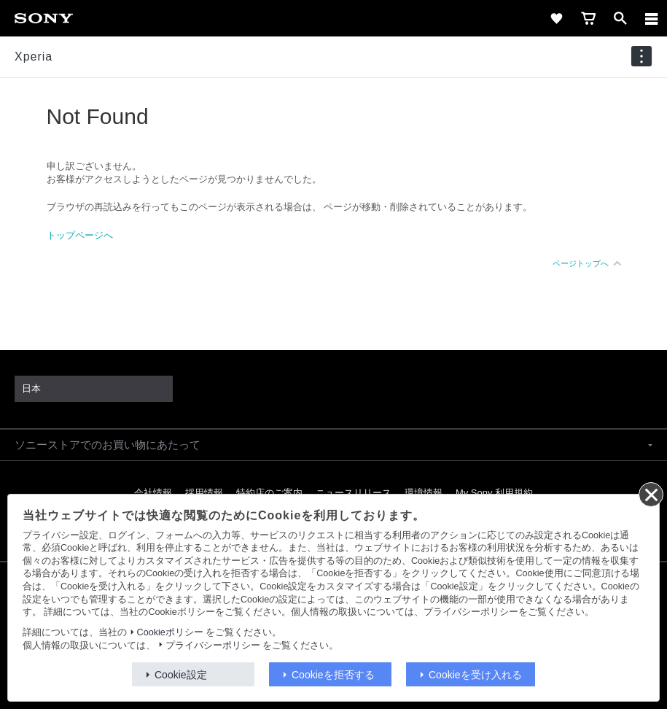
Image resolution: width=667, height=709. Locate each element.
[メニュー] (651, 18)
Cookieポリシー (170, 632)
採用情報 (204, 492)
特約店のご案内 (269, 492)
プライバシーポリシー (212, 645)
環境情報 (423, 492)
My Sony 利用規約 (494, 492)
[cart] (588, 18)
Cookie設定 (181, 675)
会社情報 (153, 492)
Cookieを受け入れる (475, 675)
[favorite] (556, 18)
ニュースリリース (353, 492)
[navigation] (641, 56)
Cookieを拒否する (333, 675)
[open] (620, 18)
